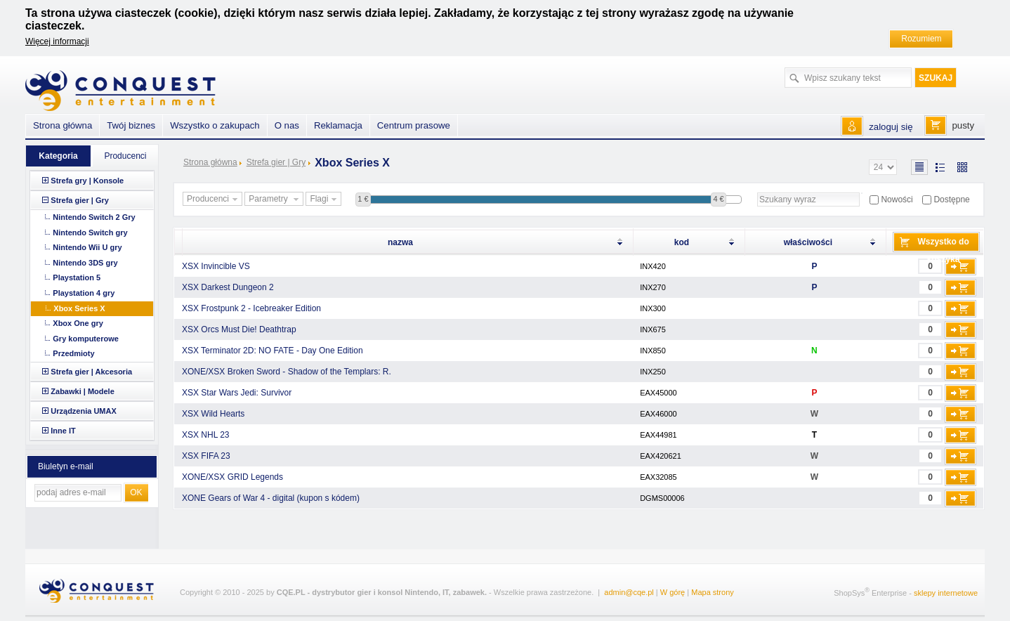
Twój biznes (131, 125)
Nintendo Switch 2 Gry (94, 217)
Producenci (214, 199)
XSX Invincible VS (216, 266)
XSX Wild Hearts (213, 414)
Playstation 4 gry (83, 293)
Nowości (896, 199)
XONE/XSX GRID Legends (232, 477)
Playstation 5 (76, 277)
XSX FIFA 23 (206, 456)
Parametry (275, 199)
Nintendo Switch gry (90, 232)
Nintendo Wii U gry (87, 247)
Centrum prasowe (413, 125)
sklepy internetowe (946, 593)
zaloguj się (890, 127)
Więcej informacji (57, 41)
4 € (718, 199)
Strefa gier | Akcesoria (91, 371)
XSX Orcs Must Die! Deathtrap (239, 329)
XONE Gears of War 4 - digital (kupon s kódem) (271, 498)
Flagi (325, 199)
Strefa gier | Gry (276, 162)
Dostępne (951, 199)
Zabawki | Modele (82, 391)
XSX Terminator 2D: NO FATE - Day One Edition (272, 350)
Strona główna (210, 162)
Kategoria (58, 156)
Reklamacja (338, 125)
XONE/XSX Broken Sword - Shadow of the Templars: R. (286, 372)
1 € (363, 199)
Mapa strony (712, 592)
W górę (672, 592)
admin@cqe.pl (628, 592)
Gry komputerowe (86, 338)
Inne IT (63, 430)
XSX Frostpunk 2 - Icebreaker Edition (251, 308)
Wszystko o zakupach (215, 125)
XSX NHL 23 (206, 435)
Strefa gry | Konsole (87, 180)
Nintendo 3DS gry (85, 263)
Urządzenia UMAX (84, 411)
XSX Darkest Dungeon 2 (228, 287)
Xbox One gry (78, 323)
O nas (287, 125)
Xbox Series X (79, 308)
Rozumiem (921, 39)
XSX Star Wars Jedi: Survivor (236, 393)
